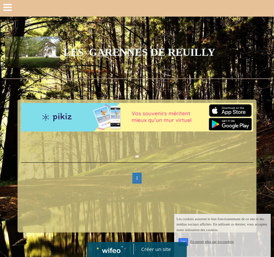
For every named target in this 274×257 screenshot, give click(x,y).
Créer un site (156, 249)
